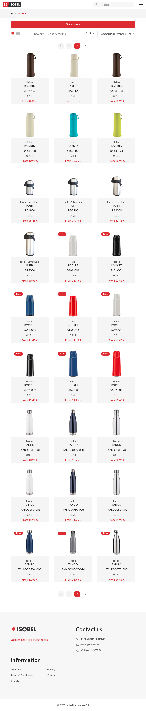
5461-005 (29, 330)
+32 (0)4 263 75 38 (91, 650)
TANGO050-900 (116, 509)
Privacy (51, 669)
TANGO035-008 (73, 449)
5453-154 (73, 150)
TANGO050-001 (29, 509)
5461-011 (73, 330)
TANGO (29, 444)
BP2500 (73, 210)
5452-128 (73, 90)
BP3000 (116, 210)
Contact (52, 675)
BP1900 (29, 210)
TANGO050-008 (73, 509)
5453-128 (29, 150)
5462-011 (116, 389)
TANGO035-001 (29, 449)
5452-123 (29, 90)
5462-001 (116, 330)
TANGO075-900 (116, 569)
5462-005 (73, 389)
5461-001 (73, 270)
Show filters (73, 24)
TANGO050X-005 (29, 569)
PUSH (29, 205)
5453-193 (116, 150)
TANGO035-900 (116, 449)
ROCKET (73, 265)
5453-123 (116, 90)
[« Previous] (61, 46)
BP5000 (29, 270)
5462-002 (29, 389)
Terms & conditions (22, 675)
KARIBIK (29, 85)
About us (16, 669)
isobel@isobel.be (89, 644)
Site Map (15, 681)
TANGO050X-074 (73, 569)
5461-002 (116, 270)
